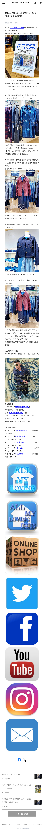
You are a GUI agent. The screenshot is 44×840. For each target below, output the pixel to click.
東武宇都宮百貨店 (17, 28)
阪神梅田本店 (20, 436)
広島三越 (18, 448)
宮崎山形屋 (19, 442)
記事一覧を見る (22, 814)
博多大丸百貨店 (21, 430)
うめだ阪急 (19, 454)
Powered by (22, 828)
